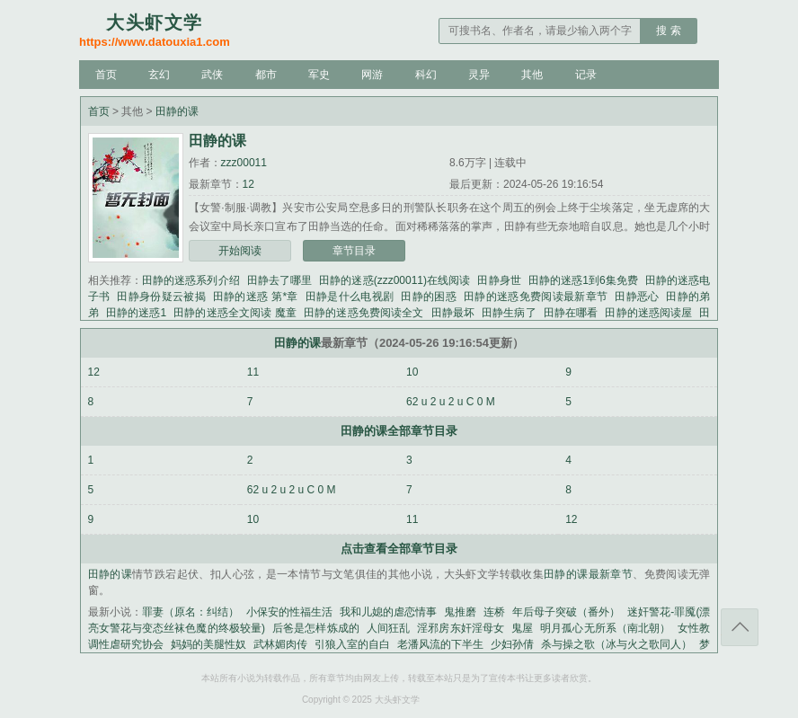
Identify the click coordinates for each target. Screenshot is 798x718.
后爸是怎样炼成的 (315, 628)
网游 (372, 74)
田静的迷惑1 (136, 312)
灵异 (479, 74)
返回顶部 (739, 627)
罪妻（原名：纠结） (190, 612)
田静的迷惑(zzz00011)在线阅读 (394, 280)
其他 (532, 74)
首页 (106, 74)
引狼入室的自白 (352, 644)
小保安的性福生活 (289, 612)
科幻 (426, 74)
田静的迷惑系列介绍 (191, 280)
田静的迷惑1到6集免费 (583, 280)
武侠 (212, 74)
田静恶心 (637, 296)
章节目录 (354, 250)
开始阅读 (240, 250)
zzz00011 (244, 162)
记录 (586, 74)
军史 (319, 74)
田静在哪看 (571, 312)
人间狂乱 (388, 628)
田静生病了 (509, 312)
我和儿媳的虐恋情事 (388, 612)
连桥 (494, 612)
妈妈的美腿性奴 (208, 644)
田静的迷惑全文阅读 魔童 (235, 312)
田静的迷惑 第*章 (255, 296)
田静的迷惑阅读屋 (648, 312)
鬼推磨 (460, 612)
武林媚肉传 (280, 644)
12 (248, 184)
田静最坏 (453, 312)
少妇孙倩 (512, 644)
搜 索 (668, 30)
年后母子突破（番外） (566, 612)
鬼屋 (522, 628)
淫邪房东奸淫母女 (460, 628)
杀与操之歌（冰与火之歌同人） (616, 644)
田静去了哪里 (280, 280)
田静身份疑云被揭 (161, 296)
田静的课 (177, 111)
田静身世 (498, 280)
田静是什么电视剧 (350, 296)
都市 (266, 74)
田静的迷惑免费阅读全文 (363, 312)
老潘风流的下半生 (440, 644)
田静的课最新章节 (588, 574)
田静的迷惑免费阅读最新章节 (535, 296)
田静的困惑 (429, 296)
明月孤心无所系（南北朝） (605, 628)
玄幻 (159, 74)
